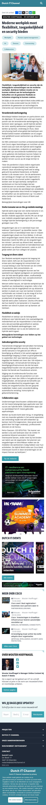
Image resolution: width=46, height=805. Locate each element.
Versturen (37, 714)
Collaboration (9, 49)
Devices (15, 43)
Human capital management (28, 38)
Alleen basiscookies (31, 800)
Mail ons (5, 765)
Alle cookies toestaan (15, 800)
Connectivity (29, 43)
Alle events (8, 578)
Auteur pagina (9, 690)
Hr (5, 43)
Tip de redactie (10, 458)
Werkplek (7, 38)
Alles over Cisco (10, 646)
